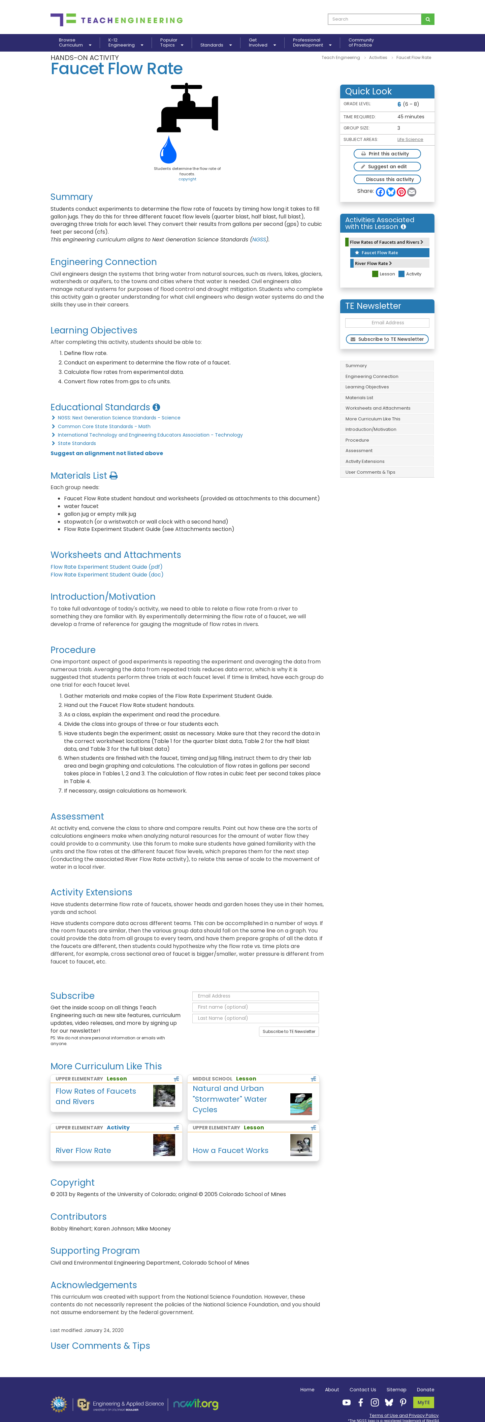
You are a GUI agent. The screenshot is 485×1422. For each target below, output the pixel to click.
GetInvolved (262, 42)
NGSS (259, 239)
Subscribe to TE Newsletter (289, 1031)
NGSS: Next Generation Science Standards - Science (116, 417)
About (332, 1389)
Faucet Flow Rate (376, 252)
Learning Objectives (367, 387)
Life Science (410, 139)
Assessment (359, 450)
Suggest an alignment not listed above (107, 453)
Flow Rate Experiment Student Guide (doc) (107, 575)
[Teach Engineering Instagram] (373, 1402)
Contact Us (363, 1390)
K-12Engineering (125, 42)
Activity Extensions (365, 461)
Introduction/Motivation (371, 429)
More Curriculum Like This (373, 419)
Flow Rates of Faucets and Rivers (386, 242)
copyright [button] (187, 179)
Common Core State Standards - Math (101, 426)
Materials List (359, 397)
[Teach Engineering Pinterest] (401, 1402)
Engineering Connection (372, 376)
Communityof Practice (361, 42)
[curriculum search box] (375, 19)
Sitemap (397, 1390)
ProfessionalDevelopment (312, 42)
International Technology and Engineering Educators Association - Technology (147, 435)
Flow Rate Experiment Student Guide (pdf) (107, 567)
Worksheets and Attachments (378, 408)
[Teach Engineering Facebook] (359, 1402)
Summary (356, 365)
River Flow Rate (373, 263)
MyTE (424, 1402)
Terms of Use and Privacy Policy (404, 1415)
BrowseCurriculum (75, 42)
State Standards (73, 443)
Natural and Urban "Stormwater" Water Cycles (230, 1099)
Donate (425, 1390)
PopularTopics (171, 42)
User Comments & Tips (370, 472)
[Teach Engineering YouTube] (344, 1402)
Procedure (357, 440)
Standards (216, 45)
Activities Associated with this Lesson (380, 223)
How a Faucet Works (230, 1150)
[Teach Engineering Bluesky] (387, 1402)
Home (307, 1390)
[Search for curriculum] (427, 19)
